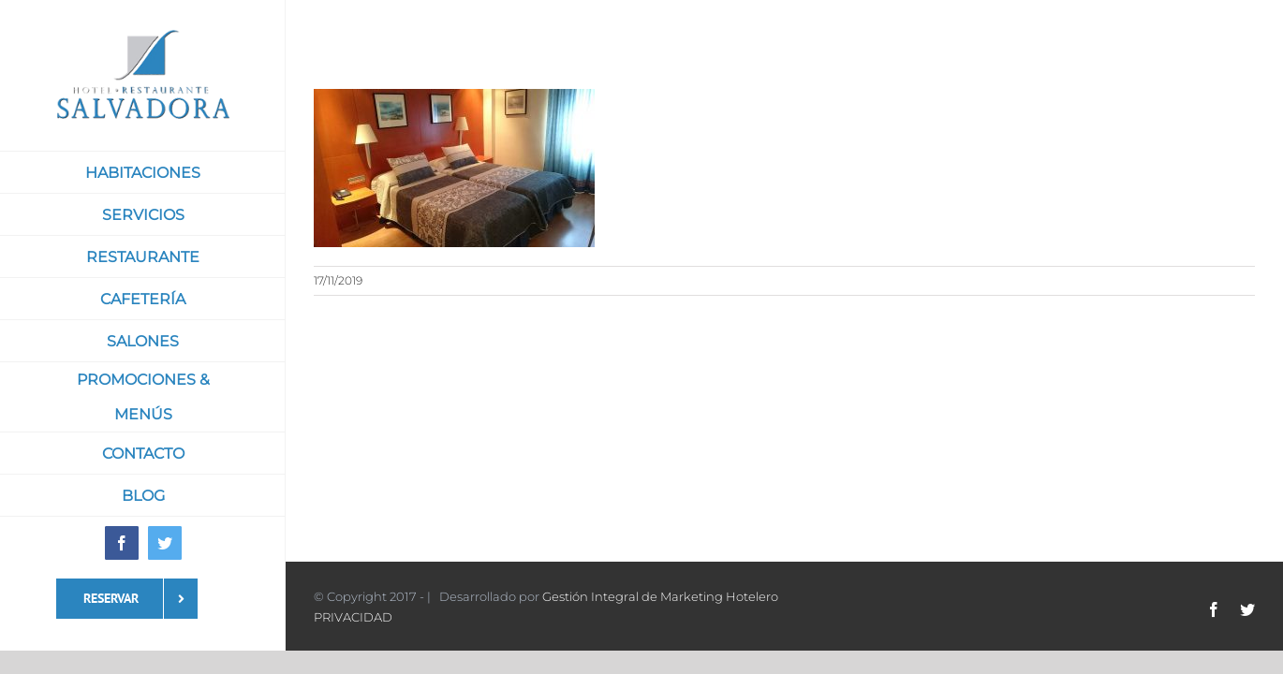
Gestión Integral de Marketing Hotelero (660, 596)
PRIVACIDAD (353, 616)
